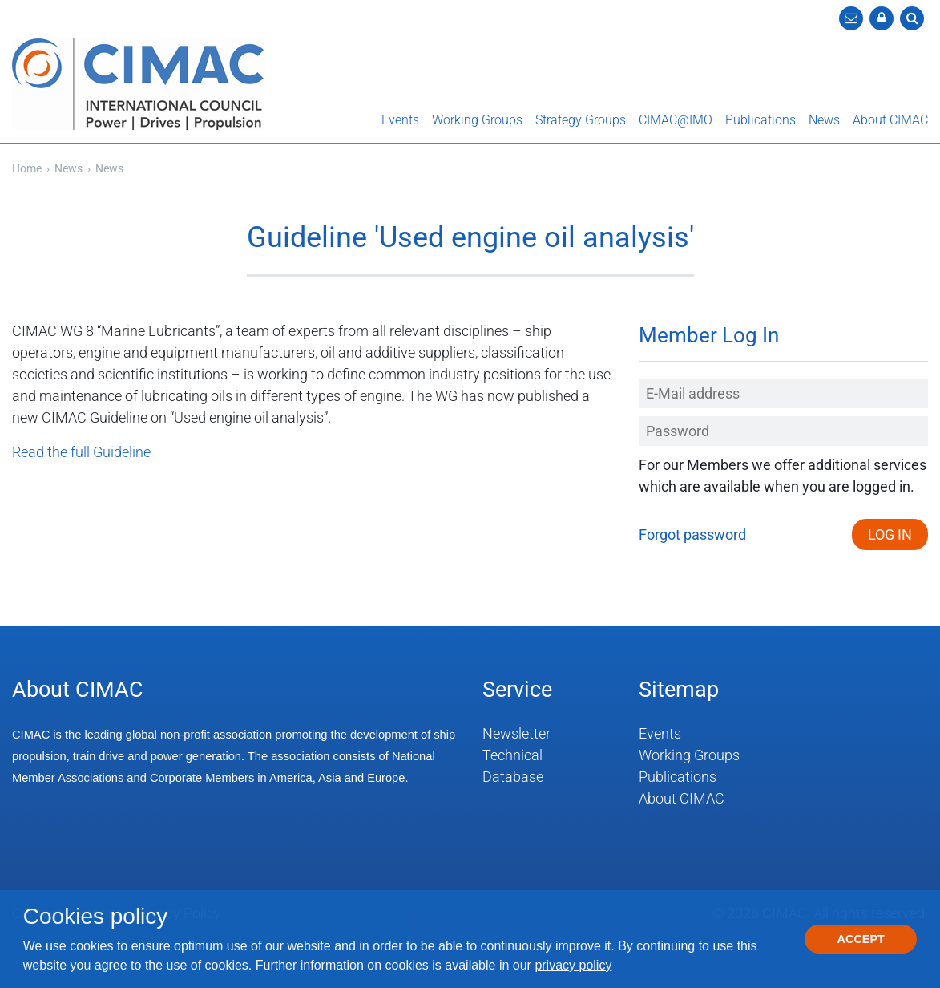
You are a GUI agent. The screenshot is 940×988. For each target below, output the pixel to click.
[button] (881, 18)
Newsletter (516, 733)
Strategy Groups (580, 120)
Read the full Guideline (81, 451)
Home (27, 168)
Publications (760, 120)
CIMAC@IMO (675, 120)
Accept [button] (861, 939)
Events (400, 120)
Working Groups (477, 120)
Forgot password (692, 534)
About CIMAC (890, 120)
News (824, 120)
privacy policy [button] (573, 965)
